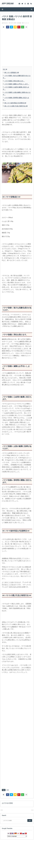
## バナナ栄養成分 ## (11, 72)
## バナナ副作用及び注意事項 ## (15, 103)
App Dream (8, 3)
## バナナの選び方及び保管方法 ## (16, 106)
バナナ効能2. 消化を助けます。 (14, 81)
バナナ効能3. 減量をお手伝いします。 (16, 84)
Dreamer (5, 23)
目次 (4, 69)
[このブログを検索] (14, 820)
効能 (20, 23)
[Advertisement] (17, 48)
